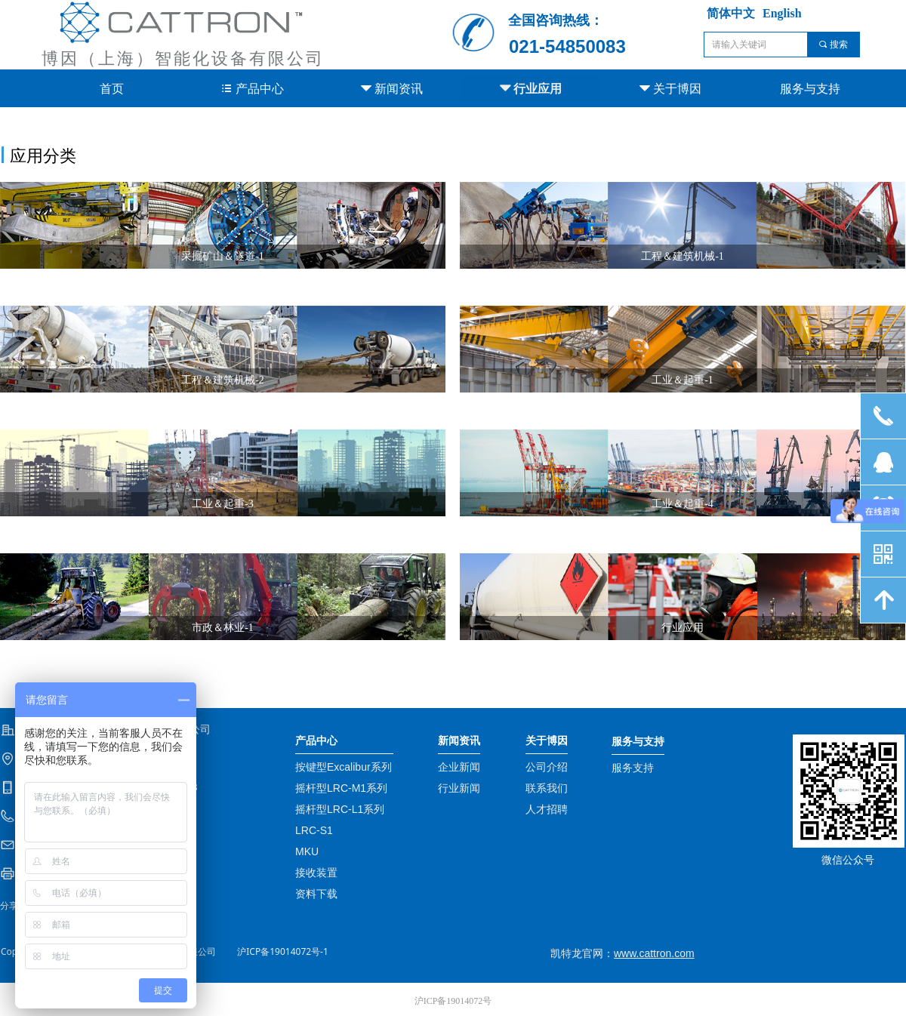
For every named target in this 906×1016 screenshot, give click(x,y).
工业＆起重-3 (223, 504)
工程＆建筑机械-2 (222, 380)
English (782, 13)
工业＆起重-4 (682, 504)
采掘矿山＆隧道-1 (222, 256)
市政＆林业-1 (223, 627)
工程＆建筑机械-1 (682, 256)
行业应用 (682, 627)
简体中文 (731, 13)
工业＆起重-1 (682, 380)
